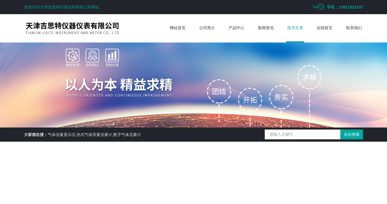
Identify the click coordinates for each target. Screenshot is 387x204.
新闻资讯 (266, 28)
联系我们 (354, 28)
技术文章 (295, 28)
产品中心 (236, 28)
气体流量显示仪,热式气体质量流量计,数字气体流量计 (94, 134)
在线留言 (324, 28)
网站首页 (178, 28)
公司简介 (207, 28)
